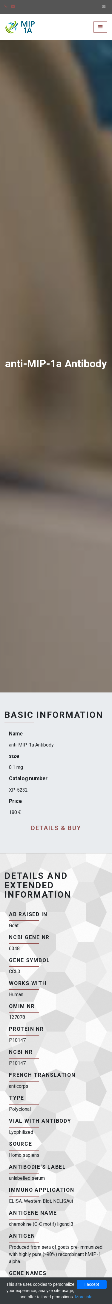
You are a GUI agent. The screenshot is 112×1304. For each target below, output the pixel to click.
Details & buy (56, 828)
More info (83, 1296)
